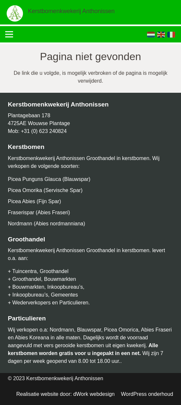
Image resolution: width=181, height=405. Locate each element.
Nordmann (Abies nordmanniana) (46, 223)
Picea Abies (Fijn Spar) (34, 201)
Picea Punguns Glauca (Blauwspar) (49, 179)
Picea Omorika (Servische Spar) (45, 190)
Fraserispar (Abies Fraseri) (39, 212)
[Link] (15, 13)
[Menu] (9, 34)
